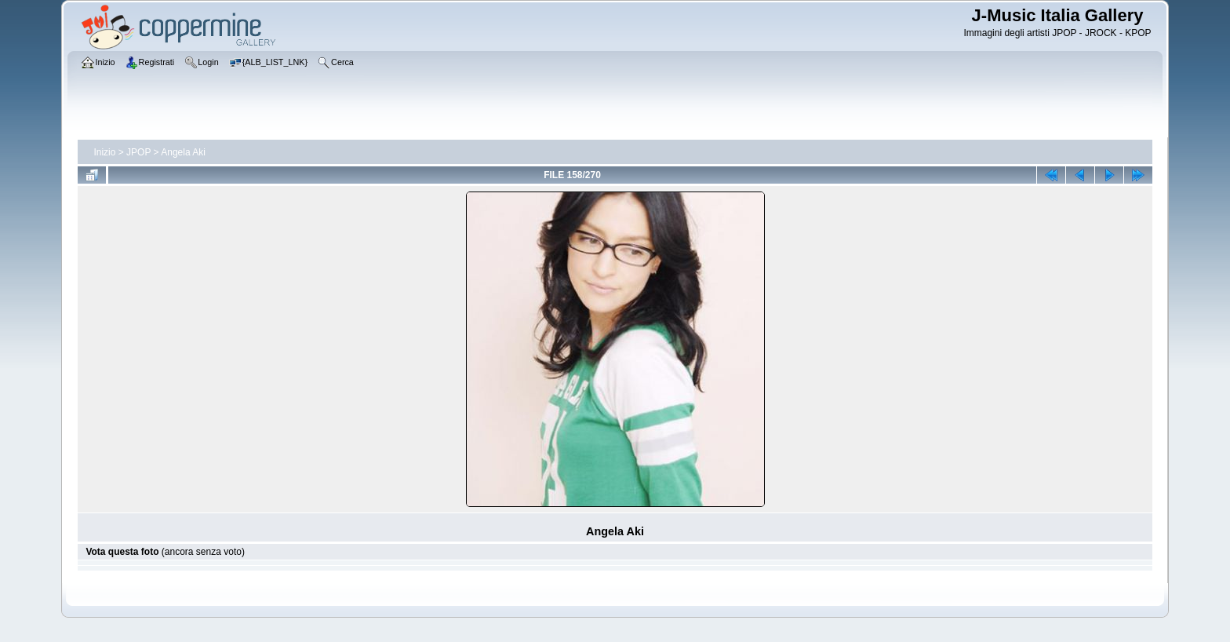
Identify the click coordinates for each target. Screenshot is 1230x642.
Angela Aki (183, 152)
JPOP (138, 152)
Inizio (104, 152)
